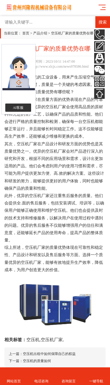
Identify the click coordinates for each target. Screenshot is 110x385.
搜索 (103, 22)
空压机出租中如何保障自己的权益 (49, 354)
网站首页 (14, 376)
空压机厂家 (52, 339)
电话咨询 (41, 376)
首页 (25, 33)
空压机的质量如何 (37, 361)
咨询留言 (69, 376)
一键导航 (96, 376)
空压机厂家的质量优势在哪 (72, 33)
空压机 (33, 339)
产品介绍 (40, 33)
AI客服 (18, 108)
